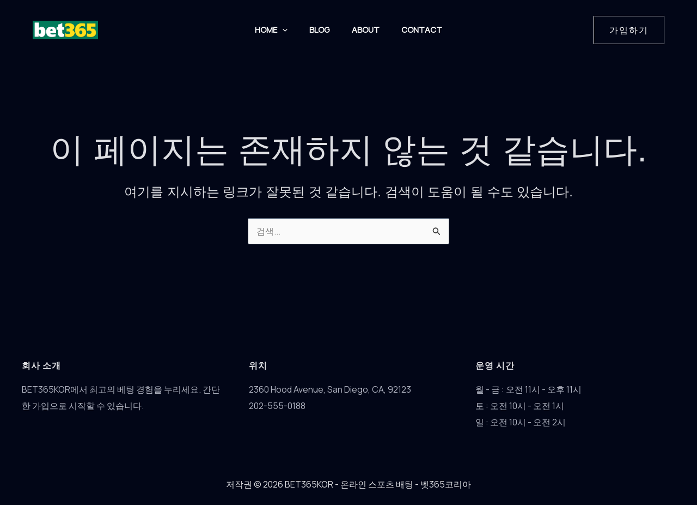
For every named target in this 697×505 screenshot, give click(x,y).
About (367, 29)
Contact (425, 29)
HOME (268, 30)
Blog (319, 29)
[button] (279, 30)
